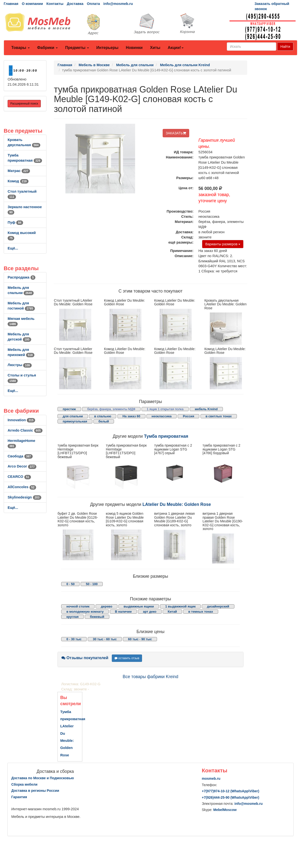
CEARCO (19, 477)
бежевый (97, 617)
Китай (172, 611)
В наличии (123, 611)
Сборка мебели (24, 784)
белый (104, 421)
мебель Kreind (206, 409)
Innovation (21, 420)
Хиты (155, 48)
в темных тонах (200, 611)
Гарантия (19, 797)
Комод (18, 181)
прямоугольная (75, 421)
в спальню (102, 416)
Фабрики (47, 48)
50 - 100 (92, 584)
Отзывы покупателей (84, 658)
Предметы (77, 48)
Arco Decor (22, 466)
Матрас (19, 171)
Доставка (75, 4)
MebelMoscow (225, 810)
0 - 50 (70, 584)
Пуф (15, 222)
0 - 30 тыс (74, 639)
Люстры (20, 365)
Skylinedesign (24, 497)
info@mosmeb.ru (118, 4)
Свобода (20, 456)
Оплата (93, 4)
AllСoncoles (22, 487)
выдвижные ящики (139, 606)
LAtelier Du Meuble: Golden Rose (177, 504)
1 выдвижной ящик (180, 606)
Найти (285, 46)
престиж (69, 409)
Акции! (175, 48)
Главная (11, 4)
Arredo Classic (25, 430)
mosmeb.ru (211, 778)
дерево (106, 606)
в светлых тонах (219, 416)
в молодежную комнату (85, 611)
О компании (32, 4)
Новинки (134, 48)
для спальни (73, 416)
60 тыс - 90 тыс (140, 639)
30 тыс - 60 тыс (105, 639)
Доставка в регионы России (35, 791)
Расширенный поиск (24, 103)
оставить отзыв (127, 658)
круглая (72, 617)
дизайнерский (218, 606)
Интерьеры (107, 48)
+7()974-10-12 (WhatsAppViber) (230, 791)
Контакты (54, 4)
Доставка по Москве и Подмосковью (42, 778)
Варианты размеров (222, 244)
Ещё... (13, 248)
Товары (20, 48)
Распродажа (21, 277)
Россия (188, 416)
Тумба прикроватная (166, 436)
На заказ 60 (131, 416)
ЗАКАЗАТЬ (176, 133)
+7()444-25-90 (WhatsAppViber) (230, 797)
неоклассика (162, 416)
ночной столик (77, 606)
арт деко (150, 611)
